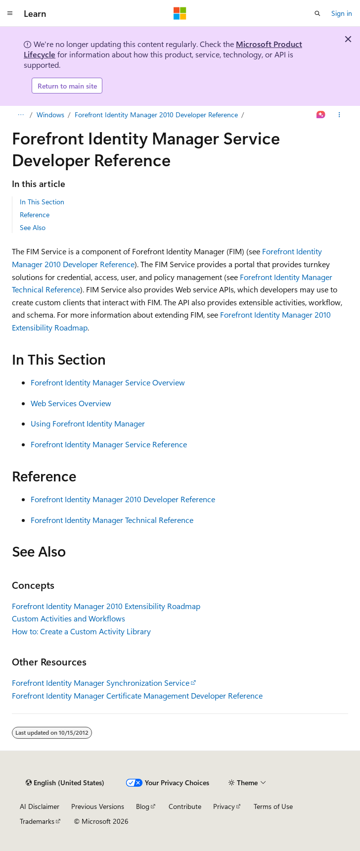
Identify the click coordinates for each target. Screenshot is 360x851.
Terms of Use (273, 806)
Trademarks (37, 821)
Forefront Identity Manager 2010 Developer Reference (156, 114)
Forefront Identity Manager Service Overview (108, 382)
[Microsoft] (180, 13)
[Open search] (317, 13)
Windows (50, 114)
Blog (142, 806)
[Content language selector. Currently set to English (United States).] (65, 783)
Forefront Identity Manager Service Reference (109, 444)
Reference (34, 214)
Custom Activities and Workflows (68, 618)
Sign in (341, 13)
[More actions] (339, 115)
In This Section (42, 201)
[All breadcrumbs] (20, 115)
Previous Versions (97, 806)
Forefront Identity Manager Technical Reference (112, 520)
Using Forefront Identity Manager (88, 423)
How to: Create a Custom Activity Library (81, 631)
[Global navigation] (10, 13)
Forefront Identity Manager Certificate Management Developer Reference (137, 695)
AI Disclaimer (39, 806)
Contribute (185, 806)
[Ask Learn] (321, 115)
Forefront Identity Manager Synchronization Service (100, 682)
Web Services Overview (71, 403)
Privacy (224, 806)
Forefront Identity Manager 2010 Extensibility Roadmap (106, 606)
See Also (32, 227)
